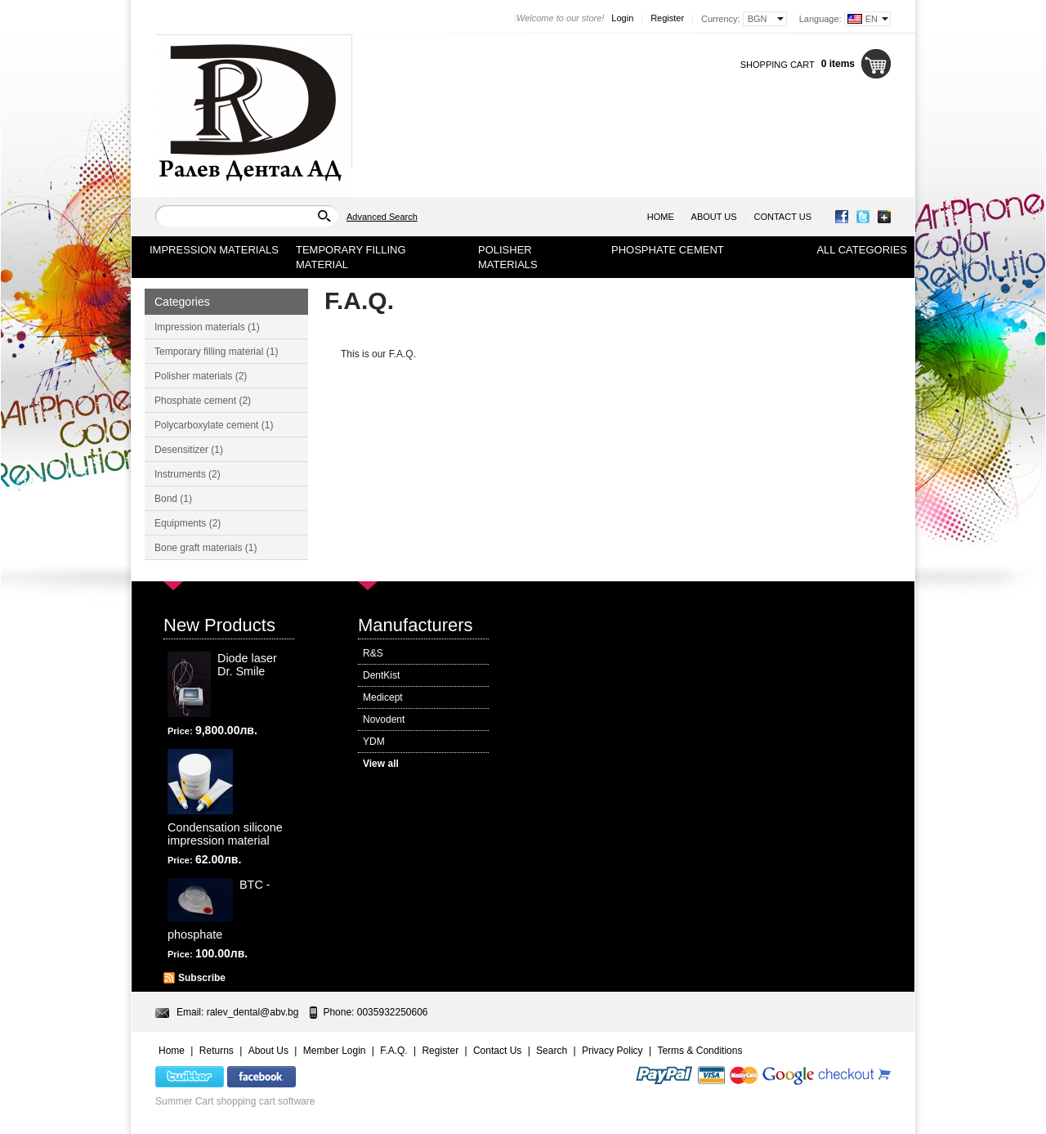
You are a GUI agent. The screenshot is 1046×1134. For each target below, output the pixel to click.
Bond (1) (173, 498)
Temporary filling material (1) (216, 351)
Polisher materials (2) (200, 376)
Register (667, 18)
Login (622, 18)
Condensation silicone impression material (225, 834)
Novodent (384, 719)
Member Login (334, 1050)
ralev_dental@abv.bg (253, 1012)
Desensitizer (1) (188, 449)
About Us (714, 217)
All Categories (861, 250)
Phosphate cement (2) (202, 400)
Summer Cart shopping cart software (235, 1101)
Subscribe (202, 978)
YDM (374, 741)
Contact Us (783, 217)
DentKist (381, 675)
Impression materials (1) (207, 327)
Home (660, 217)
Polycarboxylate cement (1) (213, 425)
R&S (373, 653)
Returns (216, 1050)
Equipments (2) (187, 523)
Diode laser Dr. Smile (247, 665)
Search (551, 1050)
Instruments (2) (187, 474)
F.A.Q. (393, 1050)
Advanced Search (382, 217)
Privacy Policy (612, 1050)
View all (381, 763)
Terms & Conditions (699, 1050)
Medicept (383, 697)
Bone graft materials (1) (205, 548)
